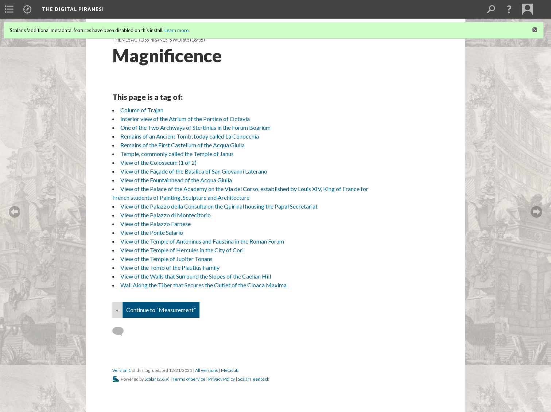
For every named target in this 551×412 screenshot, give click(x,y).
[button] (509, 9)
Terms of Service (188, 379)
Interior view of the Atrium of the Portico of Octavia (185, 118)
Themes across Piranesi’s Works (150, 40)
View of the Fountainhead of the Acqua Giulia (176, 179)
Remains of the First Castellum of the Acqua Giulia (182, 144)
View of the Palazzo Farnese (155, 223)
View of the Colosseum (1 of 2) (158, 162)
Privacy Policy (221, 379)
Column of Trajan (141, 109)
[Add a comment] (121, 331)
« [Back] (117, 309)
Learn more (176, 30)
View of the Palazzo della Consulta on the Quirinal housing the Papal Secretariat (219, 206)
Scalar (150, 379)
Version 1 (121, 370)
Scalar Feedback (253, 379)
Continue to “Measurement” (161, 309)
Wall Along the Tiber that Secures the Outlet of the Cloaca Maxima (203, 284)
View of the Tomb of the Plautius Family (170, 267)
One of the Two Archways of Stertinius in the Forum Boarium (195, 127)
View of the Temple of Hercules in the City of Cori (182, 249)
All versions (206, 370)
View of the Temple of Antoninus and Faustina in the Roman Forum (202, 241)
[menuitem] (9, 9)
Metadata (230, 370)
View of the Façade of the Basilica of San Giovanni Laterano (193, 171)
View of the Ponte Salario (151, 232)
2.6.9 (163, 379)
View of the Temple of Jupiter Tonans (166, 258)
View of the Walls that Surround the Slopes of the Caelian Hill (195, 276)
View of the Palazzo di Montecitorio (165, 214)
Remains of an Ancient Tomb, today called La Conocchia (189, 136)
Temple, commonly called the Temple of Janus (177, 153)
